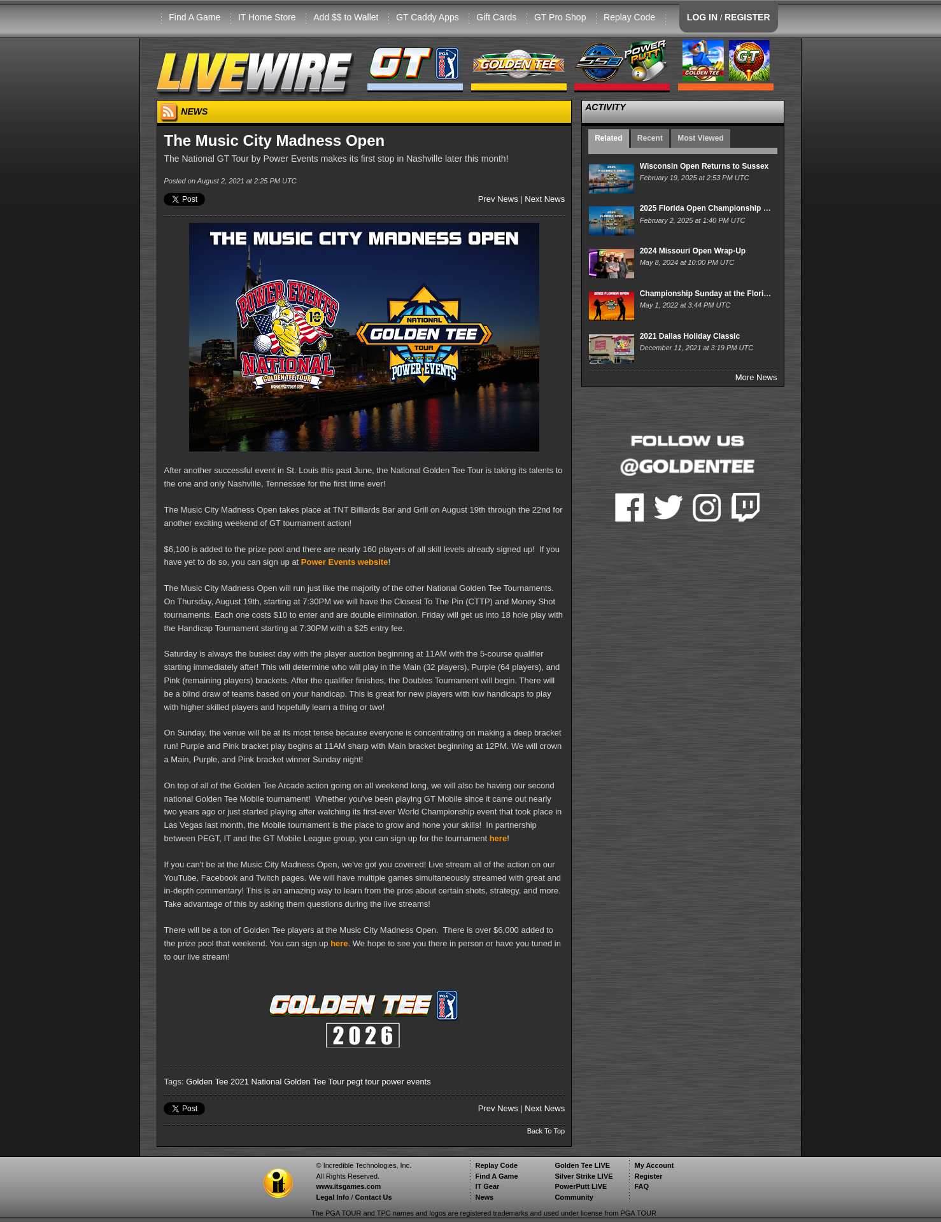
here (498, 838)
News (484, 1197)
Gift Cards (496, 17)
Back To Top (546, 1131)
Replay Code (629, 17)
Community (574, 1197)
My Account (654, 1165)
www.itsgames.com (348, 1186)
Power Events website (344, 562)
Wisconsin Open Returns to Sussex (704, 166)
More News (756, 377)
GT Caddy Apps (427, 17)
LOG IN (702, 17)
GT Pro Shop (560, 17)
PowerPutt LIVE (581, 1186)
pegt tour (362, 1081)
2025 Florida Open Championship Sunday (715, 208)
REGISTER (747, 17)
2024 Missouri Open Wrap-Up (693, 250)
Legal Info (332, 1197)
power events (405, 1081)
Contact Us (373, 1197)
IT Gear (487, 1186)
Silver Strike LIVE (583, 1176)
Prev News (498, 199)
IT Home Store (267, 17)
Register (648, 1176)
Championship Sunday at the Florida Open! (718, 293)
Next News (545, 199)
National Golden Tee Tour (297, 1081)
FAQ (641, 1186)
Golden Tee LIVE (582, 1165)
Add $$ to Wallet (345, 17)
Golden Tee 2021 (217, 1081)
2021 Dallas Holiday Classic (690, 336)
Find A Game (194, 17)
